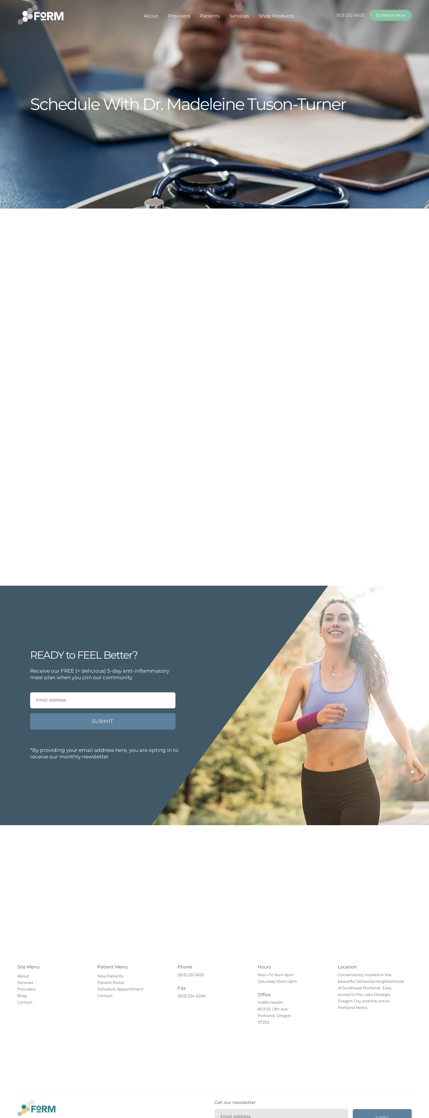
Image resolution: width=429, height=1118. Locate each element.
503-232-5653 (350, 15)
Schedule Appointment (120, 989)
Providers (179, 16)
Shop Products (276, 16)
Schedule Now (390, 15)
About (151, 16)
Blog (22, 995)
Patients (210, 16)
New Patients (110, 976)
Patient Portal (110, 982)
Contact (24, 1002)
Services (239, 16)
